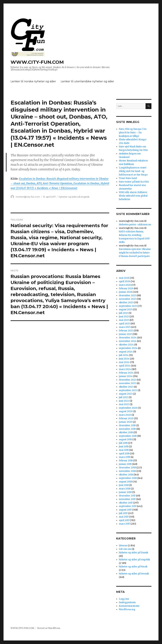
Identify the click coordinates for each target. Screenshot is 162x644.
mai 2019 (124, 450)
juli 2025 (123, 313)
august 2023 (125, 393)
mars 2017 (124, 523)
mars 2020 (125, 414)
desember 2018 (127, 467)
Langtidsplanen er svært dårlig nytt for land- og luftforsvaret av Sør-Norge (133, 171)
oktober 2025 (126, 302)
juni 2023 (124, 400)
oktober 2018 (126, 474)
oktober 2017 (126, 502)
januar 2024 (125, 376)
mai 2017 (123, 516)
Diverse (123, 545)
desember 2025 (127, 295)
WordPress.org (127, 609)
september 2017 (127, 506)
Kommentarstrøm (129, 606)
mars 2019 (124, 457)
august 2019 (125, 439)
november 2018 (127, 471)
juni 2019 (123, 446)
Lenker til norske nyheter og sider (33, 81)
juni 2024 (124, 358)
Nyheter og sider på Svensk (134, 573)
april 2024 (124, 365)
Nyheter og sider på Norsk (133, 566)
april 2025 (124, 323)
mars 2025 (125, 327)
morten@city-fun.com (28, 196)
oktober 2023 (126, 386)
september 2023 (128, 390)
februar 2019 (126, 460)
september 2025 (128, 306)
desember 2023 (127, 379)
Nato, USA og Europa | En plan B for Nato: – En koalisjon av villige (132, 132)
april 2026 (124, 281)
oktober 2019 (126, 432)
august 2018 (125, 481)
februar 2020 (126, 418)
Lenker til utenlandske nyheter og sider (87, 81)
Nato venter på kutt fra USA (134, 181)
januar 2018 (125, 492)
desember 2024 (128, 337)
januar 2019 (125, 464)
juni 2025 (124, 316)
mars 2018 (124, 488)
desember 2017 (127, 495)
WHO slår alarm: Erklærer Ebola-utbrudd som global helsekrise (133, 196)
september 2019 (128, 436)
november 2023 (127, 383)
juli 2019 (123, 443)
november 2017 (127, 499)
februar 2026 (126, 288)
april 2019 (124, 453)
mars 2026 (125, 285)
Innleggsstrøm (127, 602)
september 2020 (128, 407)
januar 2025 (125, 334)
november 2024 (128, 341)
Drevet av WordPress (48, 628)
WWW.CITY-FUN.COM (37, 62)
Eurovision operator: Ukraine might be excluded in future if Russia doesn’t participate (135, 253)
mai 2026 (124, 278)
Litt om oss (125, 549)
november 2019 (127, 429)
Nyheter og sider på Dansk (133, 552)
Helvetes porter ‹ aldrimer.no (135, 224)
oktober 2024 (126, 344)
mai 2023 (124, 404)
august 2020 (126, 411)
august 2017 (125, 509)
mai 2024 (124, 362)
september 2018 (128, 478)
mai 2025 (124, 320)
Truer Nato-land (128, 178)
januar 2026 (125, 292)
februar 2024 (126, 372)
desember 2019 (127, 425)
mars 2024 (125, 369)
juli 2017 (123, 513)
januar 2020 (125, 422)
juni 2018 (124, 485)
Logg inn (124, 598)
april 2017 (124, 520)
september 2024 (128, 348)
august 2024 (126, 351)
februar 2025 (126, 330)
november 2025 (127, 299)
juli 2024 (123, 355)
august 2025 (125, 309)
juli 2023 (123, 397)
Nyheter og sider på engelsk (74, 196)
